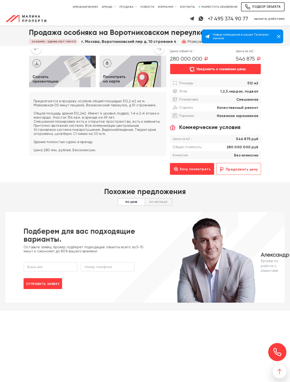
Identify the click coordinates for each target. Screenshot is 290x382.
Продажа (126, 6)
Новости (147, 6)
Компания (165, 6)
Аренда (107, 6)
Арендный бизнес (86, 6)
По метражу (158, 202)
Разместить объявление (217, 6)
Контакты (187, 6)
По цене (131, 202)
